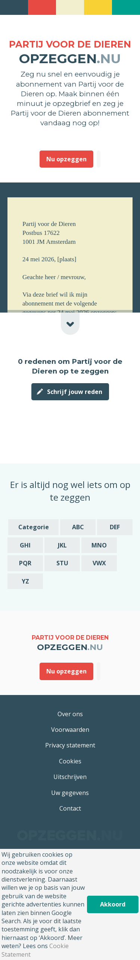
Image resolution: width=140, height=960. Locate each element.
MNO (99, 545)
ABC (78, 527)
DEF (115, 527)
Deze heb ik (98, 159)
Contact (70, 808)
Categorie (33, 527)
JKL (62, 545)
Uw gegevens (70, 793)
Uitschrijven (70, 777)
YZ (25, 581)
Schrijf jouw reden (74, 392)
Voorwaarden (70, 729)
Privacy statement (70, 745)
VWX (99, 563)
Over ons (70, 714)
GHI (25, 545)
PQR (25, 563)
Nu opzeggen (66, 159)
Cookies (70, 761)
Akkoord (112, 904)
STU (62, 563)
